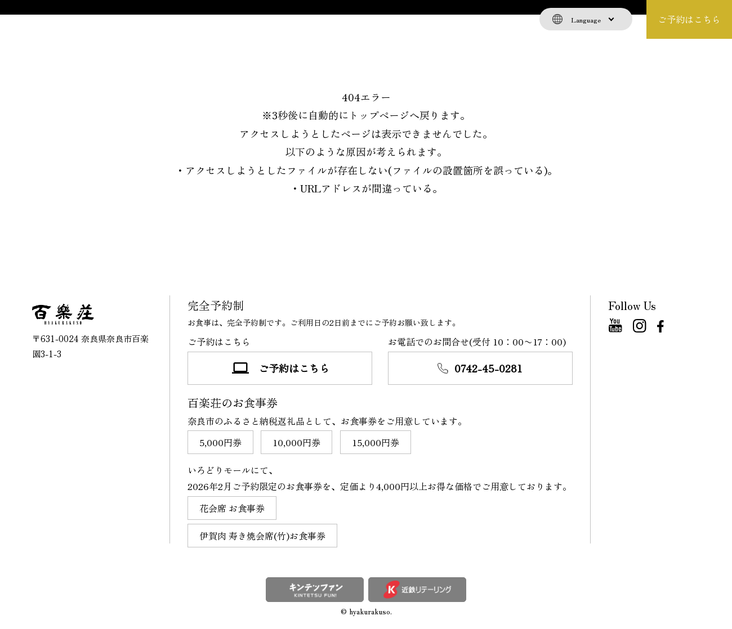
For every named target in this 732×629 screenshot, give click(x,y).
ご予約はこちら (689, 19)
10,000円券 (296, 442)
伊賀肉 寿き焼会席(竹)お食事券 (262, 535)
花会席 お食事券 (232, 508)
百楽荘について (172, 19)
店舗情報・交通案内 (409, 19)
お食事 (101, 19)
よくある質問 (500, 19)
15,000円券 (375, 442)
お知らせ (325, 19)
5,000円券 (220, 442)
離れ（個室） (255, 19)
